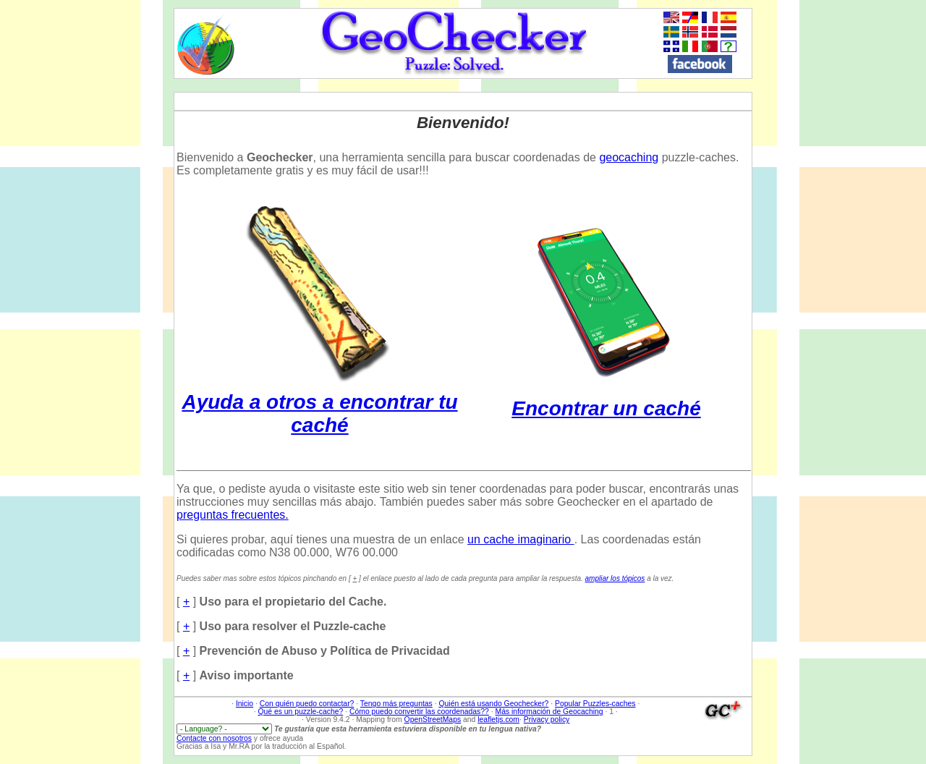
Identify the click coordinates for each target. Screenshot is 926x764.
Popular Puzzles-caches (595, 704)
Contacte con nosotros (214, 738)
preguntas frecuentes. (233, 515)
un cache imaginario (520, 539)
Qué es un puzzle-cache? (300, 712)
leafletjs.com (498, 719)
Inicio (244, 704)
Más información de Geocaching (549, 712)
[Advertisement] (874, 225)
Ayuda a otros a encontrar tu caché (319, 402)
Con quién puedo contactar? (307, 704)
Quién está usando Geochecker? (493, 704)
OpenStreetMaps (433, 719)
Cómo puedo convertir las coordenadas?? (419, 712)
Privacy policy (547, 719)
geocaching (628, 157)
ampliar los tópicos (615, 578)
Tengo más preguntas (396, 704)
